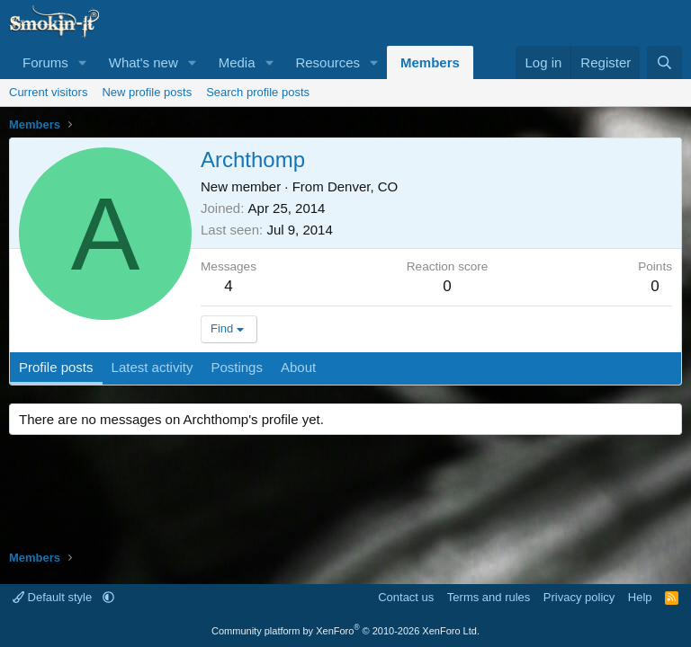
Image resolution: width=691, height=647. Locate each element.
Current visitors (48, 92)
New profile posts (147, 92)
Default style (54, 597)
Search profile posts (258, 92)
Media (237, 62)
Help (640, 597)
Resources (327, 62)
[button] (82, 62)
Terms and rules (488, 597)
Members (430, 62)
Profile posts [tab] (56, 367)
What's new (143, 62)
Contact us (406, 597)
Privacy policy (579, 597)
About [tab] (298, 367)
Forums (45, 62)
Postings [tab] (237, 367)
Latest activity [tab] (152, 367)
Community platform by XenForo (345, 630)
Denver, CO (363, 186)
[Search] (664, 62)
